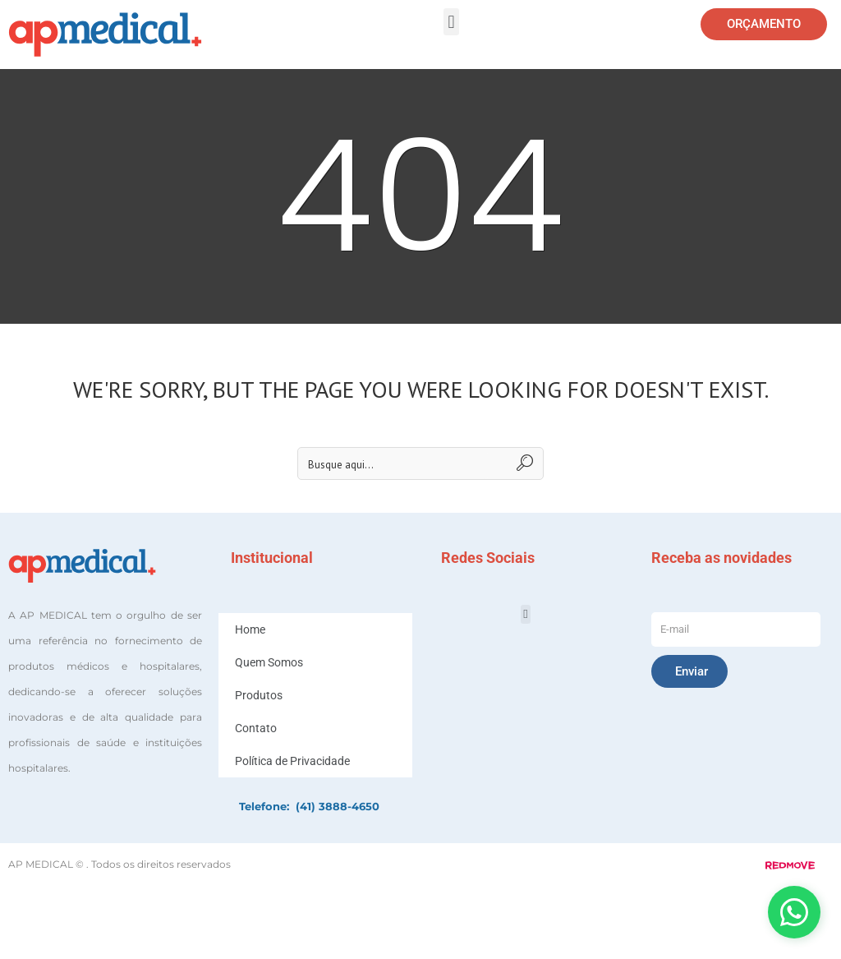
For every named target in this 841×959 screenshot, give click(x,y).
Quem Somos (269, 662)
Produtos (259, 695)
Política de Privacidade (292, 761)
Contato (256, 728)
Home (250, 629)
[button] (451, 21)
